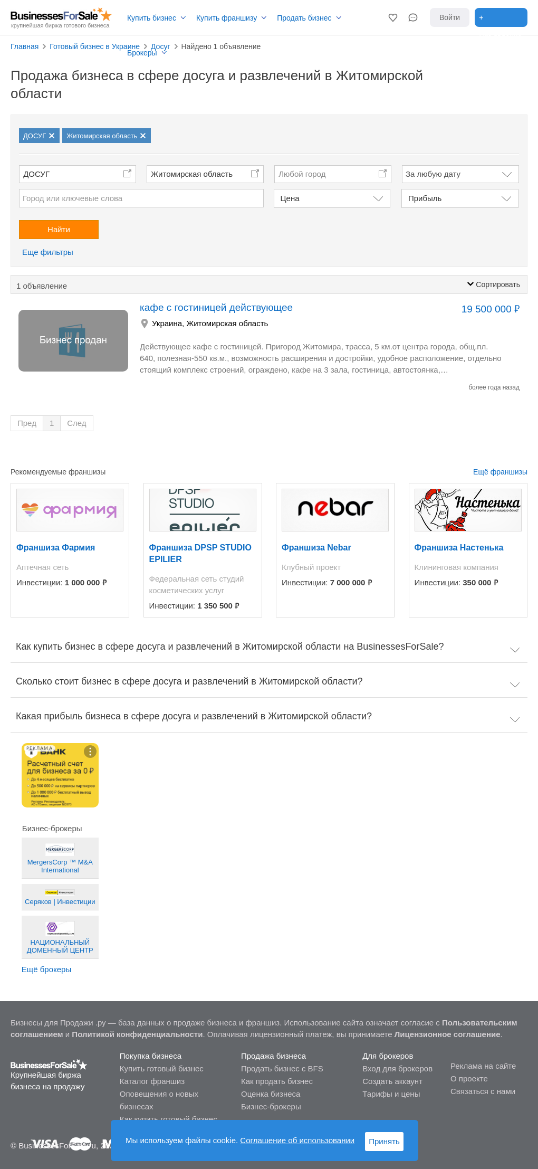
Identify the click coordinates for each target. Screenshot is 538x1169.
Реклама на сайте (483, 1065)
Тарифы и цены (391, 1093)
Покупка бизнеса (150, 1055)
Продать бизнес (304, 18)
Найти (58, 229)
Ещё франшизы (500, 472)
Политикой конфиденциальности (137, 1034)
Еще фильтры (47, 252)
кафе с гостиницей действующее (216, 307)
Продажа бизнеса (273, 1055)
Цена (290, 198)
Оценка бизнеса (270, 1093)
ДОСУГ (36, 173)
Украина (167, 323)
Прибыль (424, 198)
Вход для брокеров (397, 1068)
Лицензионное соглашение (448, 1034)
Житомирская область (192, 173)
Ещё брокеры (46, 969)
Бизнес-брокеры (271, 1106)
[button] (393, 17)
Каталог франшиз (152, 1081)
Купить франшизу (226, 18)
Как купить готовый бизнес (168, 1119)
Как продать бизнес (277, 1081)
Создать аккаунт (392, 1081)
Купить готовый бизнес (162, 1068)
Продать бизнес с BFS (282, 1068)
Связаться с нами (482, 1091)
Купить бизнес (151, 18)
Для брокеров (387, 1055)
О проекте (469, 1078)
